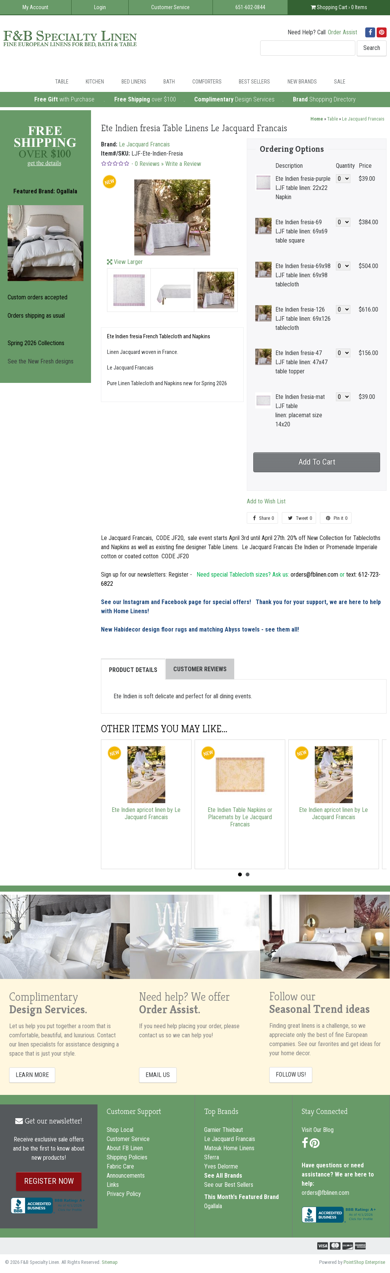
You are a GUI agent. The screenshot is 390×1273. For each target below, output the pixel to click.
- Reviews (145, 163)
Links (113, 1184)
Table (62, 82)
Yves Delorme (221, 1166)
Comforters (207, 82)
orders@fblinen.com (325, 1192)
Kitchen (95, 82)
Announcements (126, 1175)
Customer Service (170, 7)
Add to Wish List (266, 501)
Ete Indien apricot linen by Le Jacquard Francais (146, 813)
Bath (169, 82)
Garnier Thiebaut (223, 1129)
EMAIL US (157, 1075)
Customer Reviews (200, 669)
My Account (35, 7)
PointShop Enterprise (364, 1262)
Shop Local (120, 1129)
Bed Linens (133, 82)
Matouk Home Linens (229, 1148)
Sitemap (110, 1262)
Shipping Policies (127, 1157)
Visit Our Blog (318, 1129)
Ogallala (213, 1206)
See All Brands (223, 1175)
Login (100, 7)
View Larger (128, 261)
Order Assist (342, 32)
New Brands (302, 82)
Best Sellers (254, 82)
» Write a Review (181, 163)
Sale (339, 82)
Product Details (133, 669)
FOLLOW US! (291, 1074)
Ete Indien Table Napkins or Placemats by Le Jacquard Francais (240, 817)
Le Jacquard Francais (363, 119)
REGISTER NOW (49, 1181)
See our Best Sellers (228, 1184)
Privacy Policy (124, 1193)
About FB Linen (125, 1148)
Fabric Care (120, 1166)
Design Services (255, 99)
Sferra (211, 1157)
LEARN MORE (32, 1075)
